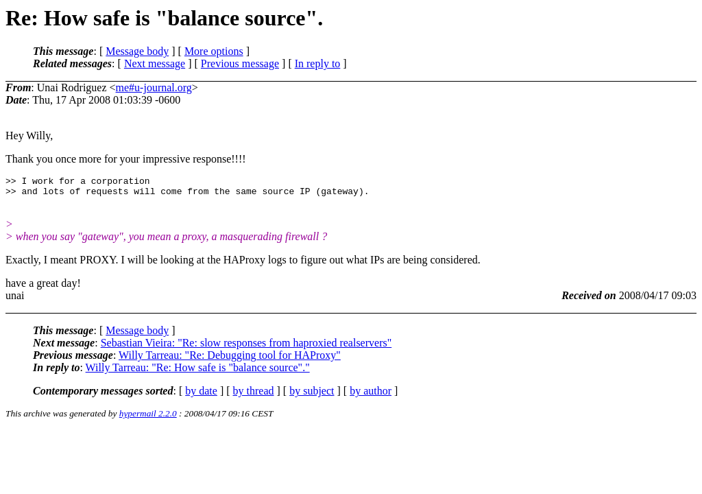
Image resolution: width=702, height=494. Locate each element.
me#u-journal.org (154, 87)
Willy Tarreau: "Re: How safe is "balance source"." (198, 371)
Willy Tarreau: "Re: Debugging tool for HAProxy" (230, 359)
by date (201, 395)
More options (213, 51)
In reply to (318, 63)
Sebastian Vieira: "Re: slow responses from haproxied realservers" (246, 347)
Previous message (240, 63)
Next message (154, 63)
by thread (253, 395)
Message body (137, 51)
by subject (311, 395)
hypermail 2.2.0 (148, 417)
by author (370, 395)
